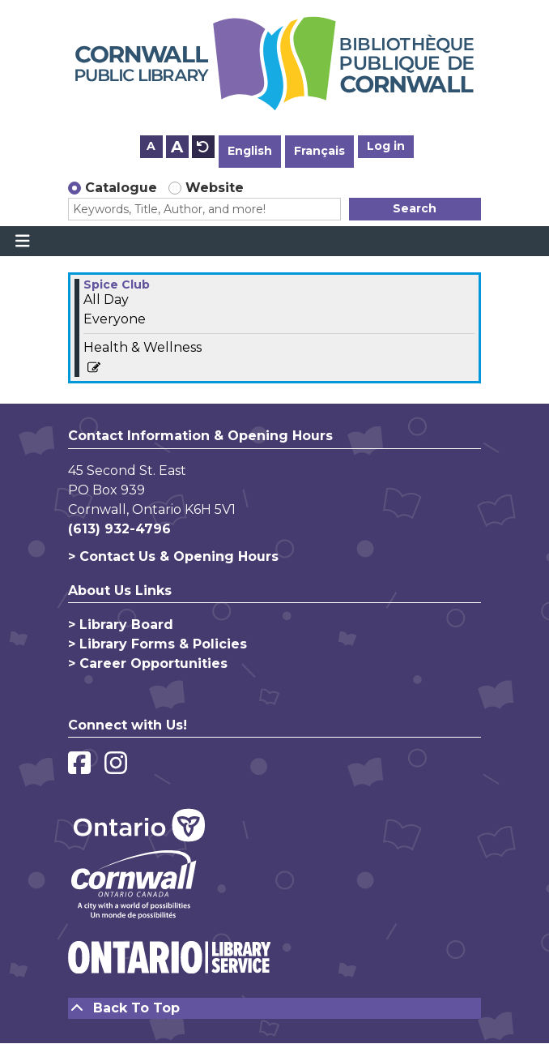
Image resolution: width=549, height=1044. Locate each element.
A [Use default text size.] (203, 146)
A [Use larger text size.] (177, 146)
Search (414, 208)
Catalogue (121, 187)
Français (319, 150)
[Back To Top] (274, 1008)
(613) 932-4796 (119, 529)
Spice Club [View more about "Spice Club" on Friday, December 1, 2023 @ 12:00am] (116, 284)
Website (214, 187)
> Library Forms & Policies (157, 644)
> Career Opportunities (148, 663)
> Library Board (120, 624)
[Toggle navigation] (22, 241)
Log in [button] (386, 146)
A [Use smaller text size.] (151, 146)
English (250, 150)
